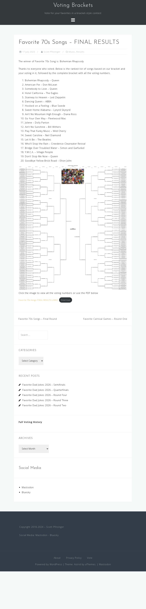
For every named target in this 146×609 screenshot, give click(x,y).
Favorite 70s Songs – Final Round (37, 318)
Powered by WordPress (48, 564)
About (57, 557)
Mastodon (28, 487)
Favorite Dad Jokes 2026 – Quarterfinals (45, 389)
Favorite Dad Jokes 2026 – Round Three (45, 400)
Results (80, 51)
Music (72, 51)
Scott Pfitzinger (52, 51)
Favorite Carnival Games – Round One (105, 318)
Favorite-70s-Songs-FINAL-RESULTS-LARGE (38, 300)
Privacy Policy (74, 557)
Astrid (77, 564)
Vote (89, 557)
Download (65, 300)
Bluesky (26, 492)
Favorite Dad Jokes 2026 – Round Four (44, 395)
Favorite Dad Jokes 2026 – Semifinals (43, 384)
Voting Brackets (73, 5)
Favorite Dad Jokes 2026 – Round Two (44, 405)
